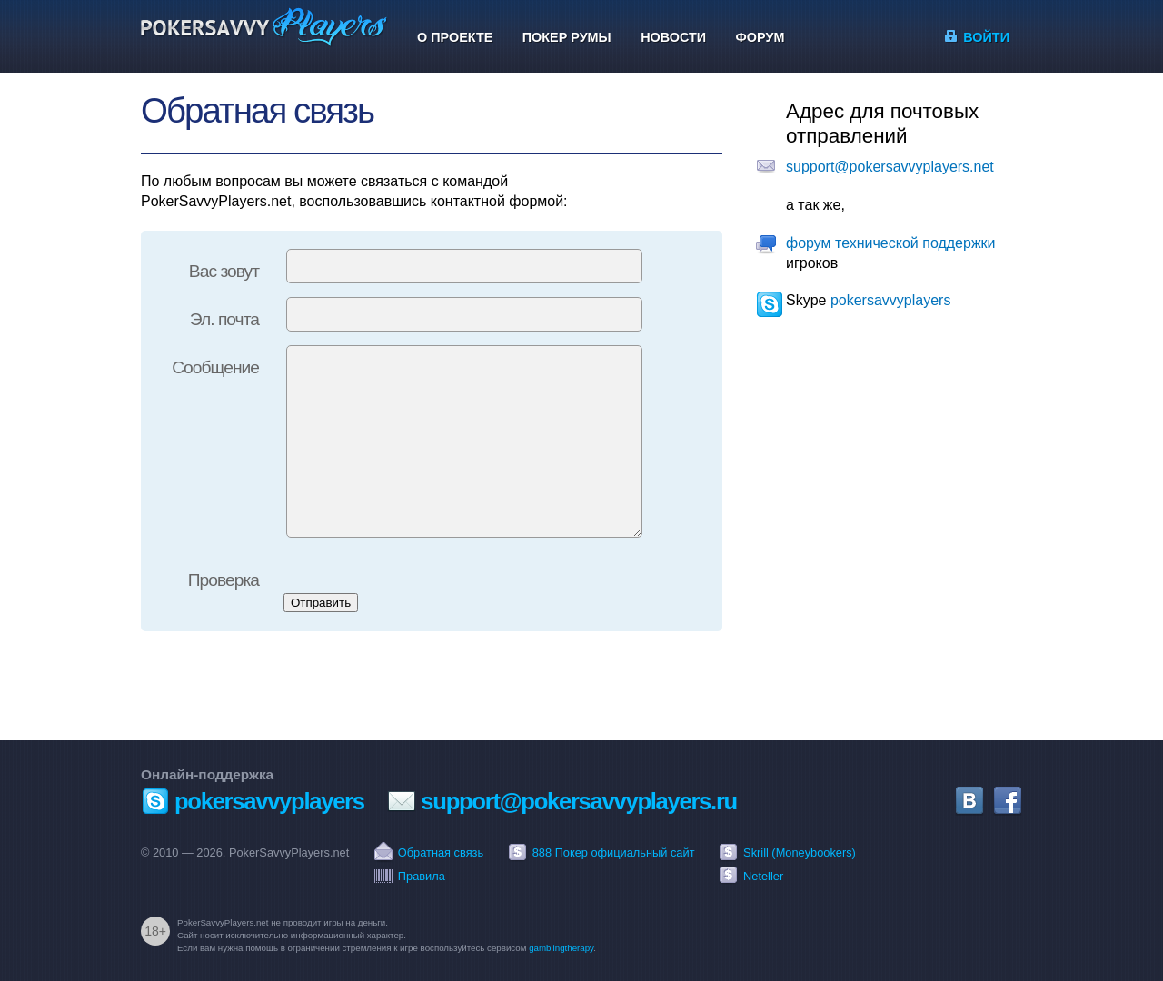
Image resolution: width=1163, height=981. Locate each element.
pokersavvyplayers (890, 300)
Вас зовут (224, 271)
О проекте (454, 37)
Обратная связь (440, 852)
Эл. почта (224, 319)
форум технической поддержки (891, 243)
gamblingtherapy (561, 948)
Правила (421, 876)
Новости (673, 37)
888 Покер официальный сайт (613, 852)
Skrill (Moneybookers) (799, 852)
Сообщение (215, 367)
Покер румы (566, 37)
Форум (760, 37)
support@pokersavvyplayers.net (890, 166)
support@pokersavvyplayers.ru (579, 801)
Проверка (223, 580)
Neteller (763, 876)
